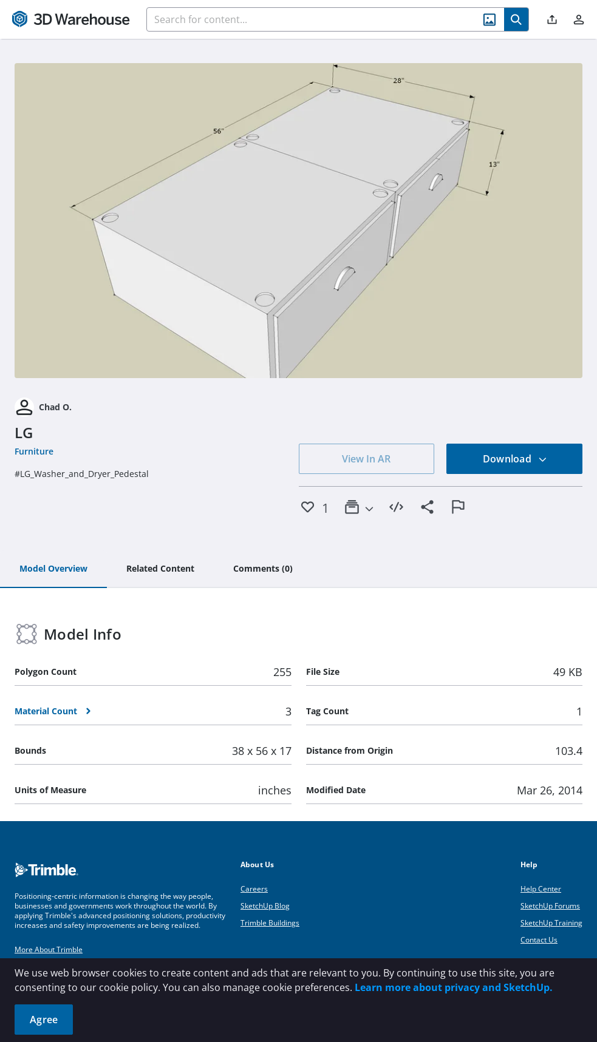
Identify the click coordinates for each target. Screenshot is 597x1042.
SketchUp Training (551, 923)
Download (515, 458)
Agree (44, 1019)
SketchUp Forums (550, 906)
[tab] (53, 569)
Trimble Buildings (270, 923)
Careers (254, 889)
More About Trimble (49, 949)
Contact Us (539, 940)
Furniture (34, 451)
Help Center (540, 889)
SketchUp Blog (265, 906)
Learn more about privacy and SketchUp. (454, 987)
